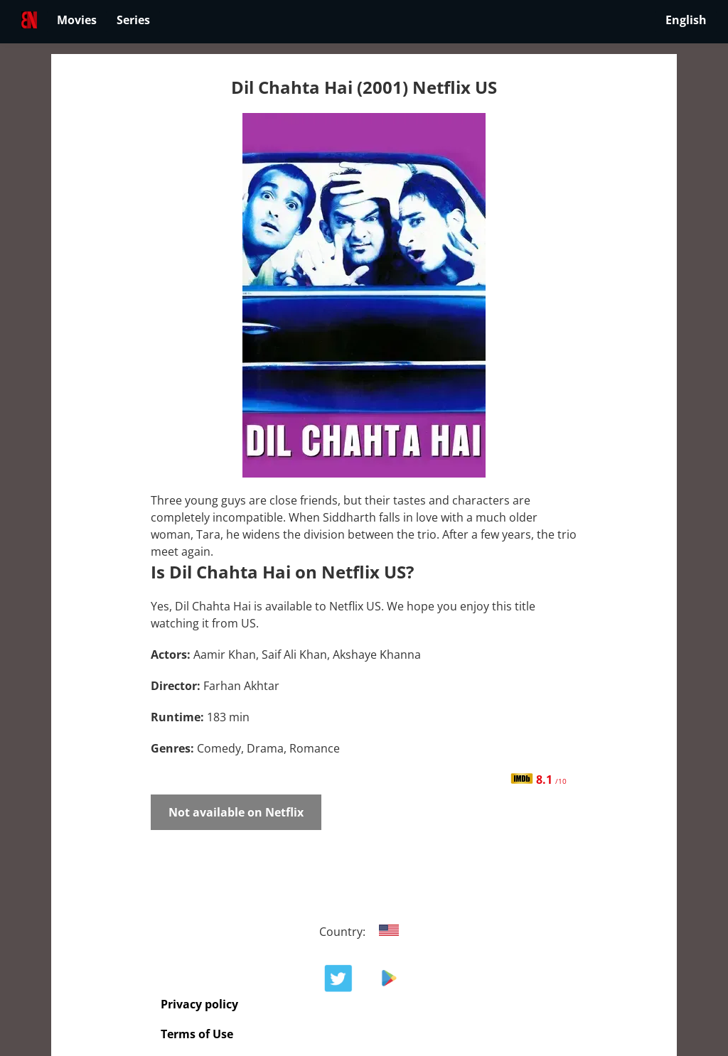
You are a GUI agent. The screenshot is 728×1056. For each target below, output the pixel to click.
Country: (364, 931)
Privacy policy (199, 1004)
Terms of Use (197, 1034)
